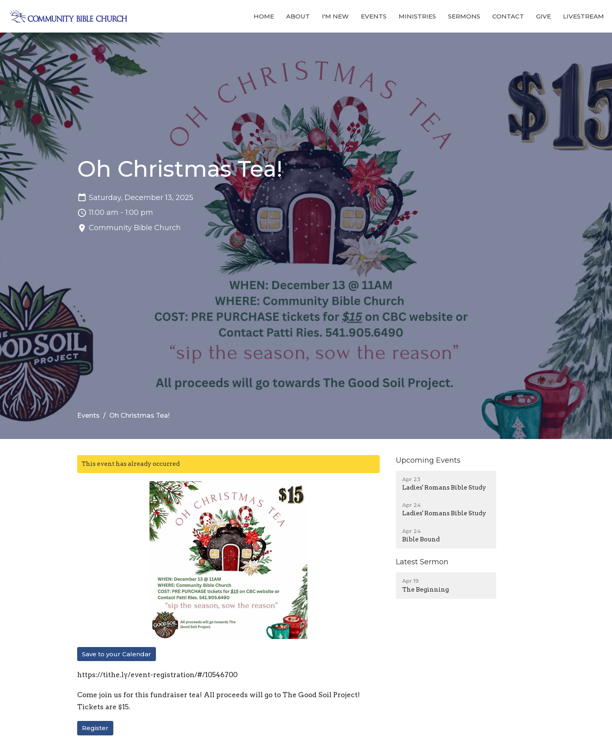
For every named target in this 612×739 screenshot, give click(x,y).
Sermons (464, 16)
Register (95, 728)
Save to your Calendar (116, 654)
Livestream (583, 16)
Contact (508, 16)
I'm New (335, 16)
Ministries (417, 16)
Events (374, 16)
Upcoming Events (428, 460)
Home (264, 16)
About (298, 16)
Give (543, 16)
